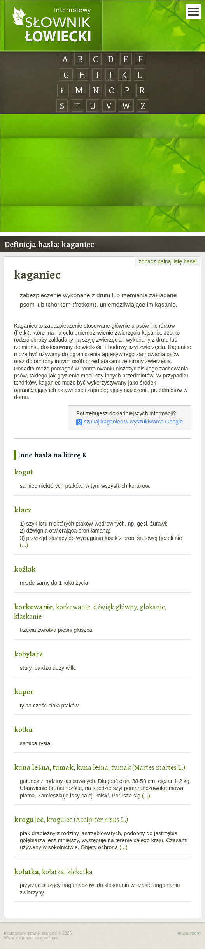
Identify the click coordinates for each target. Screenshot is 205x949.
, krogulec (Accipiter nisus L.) (71, 819)
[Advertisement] (102, 173)
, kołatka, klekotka (53, 871)
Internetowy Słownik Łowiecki (53, 25)
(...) (24, 545)
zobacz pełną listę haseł (168, 261)
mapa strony (189, 933)
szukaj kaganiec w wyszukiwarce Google (129, 421)
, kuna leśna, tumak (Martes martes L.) (99, 767)
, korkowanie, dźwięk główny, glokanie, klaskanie (90, 611)
